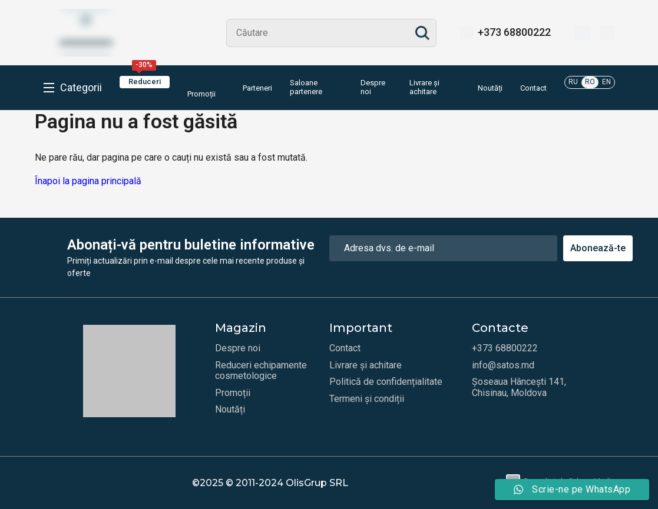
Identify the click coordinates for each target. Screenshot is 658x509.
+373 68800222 (514, 32)
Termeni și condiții (366, 399)
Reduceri (144, 81)
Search (422, 33)
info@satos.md (503, 365)
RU (573, 82)
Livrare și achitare (424, 87)
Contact (533, 88)
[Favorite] (582, 33)
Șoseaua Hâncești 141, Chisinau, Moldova (519, 387)
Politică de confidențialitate (385, 382)
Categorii (81, 88)
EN (606, 82)
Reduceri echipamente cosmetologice (261, 370)
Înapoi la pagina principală (88, 181)
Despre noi (373, 87)
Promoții (201, 87)
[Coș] (607, 33)
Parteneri (257, 88)
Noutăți (490, 88)
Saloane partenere (306, 87)
